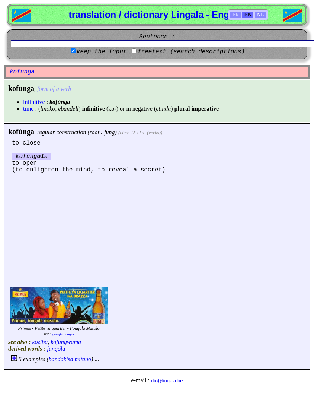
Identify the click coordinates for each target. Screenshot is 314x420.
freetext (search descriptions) (191, 51)
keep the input (101, 51)
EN (247, 15)
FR (235, 15)
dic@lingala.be (167, 380)
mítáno (83, 359)
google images (63, 334)
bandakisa (61, 359)
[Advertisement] (157, 229)
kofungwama (66, 342)
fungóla (56, 348)
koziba (40, 342)
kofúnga (21, 131)
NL (260, 15)
